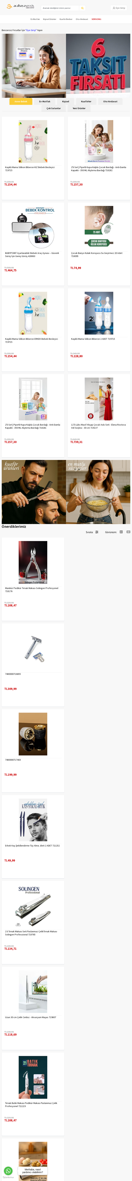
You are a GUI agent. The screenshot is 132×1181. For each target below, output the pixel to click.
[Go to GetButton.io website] (8, 1177)
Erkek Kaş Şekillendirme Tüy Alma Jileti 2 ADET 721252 (98, 673)
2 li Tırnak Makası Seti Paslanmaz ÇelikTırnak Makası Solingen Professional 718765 (31, 761)
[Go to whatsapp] (8, 1171)
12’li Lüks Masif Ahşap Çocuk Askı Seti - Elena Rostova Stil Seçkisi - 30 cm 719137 (98, 426)
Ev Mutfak (35, 19)
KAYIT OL (125, 1139)
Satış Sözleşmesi (43, 1118)
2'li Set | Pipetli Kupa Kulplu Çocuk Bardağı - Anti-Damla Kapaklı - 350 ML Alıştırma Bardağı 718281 (32, 426)
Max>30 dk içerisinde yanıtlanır (67, 1161)
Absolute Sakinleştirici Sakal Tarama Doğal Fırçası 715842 (96, 933)
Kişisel (65, 101)
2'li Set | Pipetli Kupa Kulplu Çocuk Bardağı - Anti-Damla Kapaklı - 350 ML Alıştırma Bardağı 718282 (98, 169)
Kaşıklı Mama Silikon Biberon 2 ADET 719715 (93, 338)
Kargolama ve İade (11, 1109)
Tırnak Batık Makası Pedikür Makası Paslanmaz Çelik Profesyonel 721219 (31, 847)
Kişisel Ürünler (49, 19)
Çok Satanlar (54, 108)
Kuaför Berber (66, 19)
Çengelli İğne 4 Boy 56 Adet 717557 (23, 931)
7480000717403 (13, 673)
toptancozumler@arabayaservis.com (66, 1155)
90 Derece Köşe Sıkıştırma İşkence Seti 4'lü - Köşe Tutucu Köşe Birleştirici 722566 (96, 1019)
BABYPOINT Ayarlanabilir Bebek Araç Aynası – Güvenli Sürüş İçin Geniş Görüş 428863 (32, 254)
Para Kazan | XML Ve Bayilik (15, 1104)
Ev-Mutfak (44, 101)
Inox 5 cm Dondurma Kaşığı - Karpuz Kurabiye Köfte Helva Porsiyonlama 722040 (97, 847)
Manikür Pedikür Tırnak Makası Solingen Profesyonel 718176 (31, 590)
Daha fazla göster (66, 1068)
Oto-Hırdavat (82, 19)
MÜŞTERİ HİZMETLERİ (12, 1118)
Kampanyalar (8, 1113)
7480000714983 (13, 1017)
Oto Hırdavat (110, 101)
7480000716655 (79, 588)
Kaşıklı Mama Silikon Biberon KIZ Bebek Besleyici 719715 (30, 169)
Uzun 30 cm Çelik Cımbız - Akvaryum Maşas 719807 (96, 759)
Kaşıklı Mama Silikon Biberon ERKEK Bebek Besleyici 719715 (31, 340)
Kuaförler (86, 101)
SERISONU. (97, 19)
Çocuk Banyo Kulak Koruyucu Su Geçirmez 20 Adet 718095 (96, 254)
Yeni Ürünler (79, 108)
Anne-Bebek (21, 101)
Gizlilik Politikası (43, 1109)
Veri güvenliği (41, 1104)
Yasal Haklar (41, 1113)
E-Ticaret (58, 1177)
